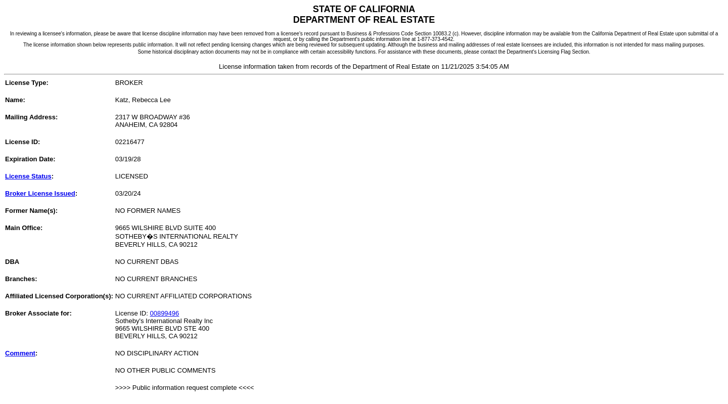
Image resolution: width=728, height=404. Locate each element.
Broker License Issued (40, 193)
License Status (28, 176)
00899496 (164, 313)
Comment (20, 353)
